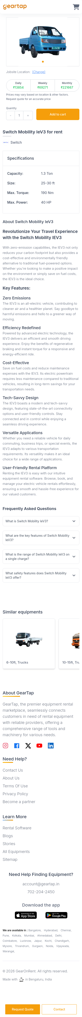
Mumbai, (30, 935)
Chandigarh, (62, 940)
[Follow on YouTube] (39, 745)
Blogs (8, 836)
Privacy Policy (15, 794)
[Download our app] (56, 915)
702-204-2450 (40, 891)
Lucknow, (26, 940)
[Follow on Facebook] (17, 746)
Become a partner (19, 801)
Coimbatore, (10, 940)
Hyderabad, (51, 930)
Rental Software (17, 828)
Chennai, (66, 930)
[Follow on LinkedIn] (51, 745)
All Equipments (16, 851)
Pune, (6, 935)
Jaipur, (38, 940)
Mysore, (8, 946)
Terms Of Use (15, 786)
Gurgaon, (38, 946)
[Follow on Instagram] (5, 745)
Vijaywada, (62, 946)
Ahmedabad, (45, 935)
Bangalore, (35, 930)
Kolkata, (17, 935)
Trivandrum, (22, 946)
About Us (11, 778)
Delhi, (58, 935)
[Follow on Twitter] (28, 745)
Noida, (50, 946)
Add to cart (58, 114)
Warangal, (9, 951)
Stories (9, 843)
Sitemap (10, 859)
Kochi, (49, 940)
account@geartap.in (41, 884)
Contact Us (13, 770)
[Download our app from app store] (26, 915)
